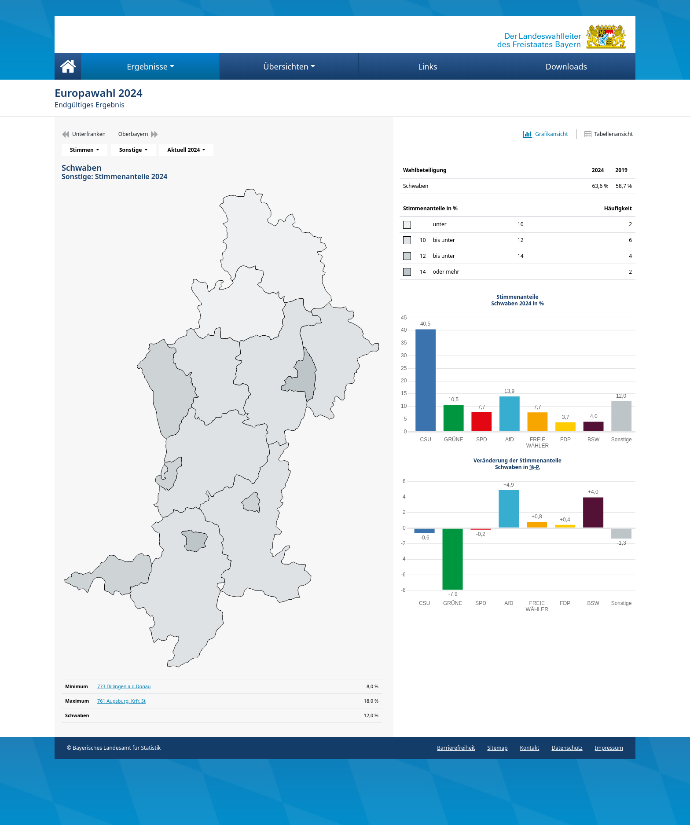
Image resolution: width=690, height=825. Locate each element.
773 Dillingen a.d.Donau (124, 686)
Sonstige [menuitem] (131, 150)
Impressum (609, 748)
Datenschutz (566, 748)
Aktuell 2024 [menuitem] (185, 150)
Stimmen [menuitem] (82, 150)
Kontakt (530, 748)
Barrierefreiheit (456, 748)
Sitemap (497, 748)
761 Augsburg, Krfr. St (121, 700)
